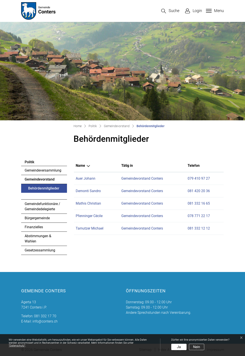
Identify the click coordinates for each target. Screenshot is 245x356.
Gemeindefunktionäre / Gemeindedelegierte (42, 206)
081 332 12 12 (199, 228)
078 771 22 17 (199, 216)
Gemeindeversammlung (43, 170)
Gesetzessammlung (40, 250)
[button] (170, 11)
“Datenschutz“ (17, 345)
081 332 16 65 (199, 203)
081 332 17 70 (45, 316)
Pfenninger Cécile (89, 216)
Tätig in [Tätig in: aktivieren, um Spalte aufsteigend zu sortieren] (127, 165)
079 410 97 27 (199, 178)
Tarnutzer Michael (89, 228)
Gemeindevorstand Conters (142, 178)
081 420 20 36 (199, 191)
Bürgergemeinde (37, 218)
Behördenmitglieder (43, 189)
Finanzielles (34, 227)
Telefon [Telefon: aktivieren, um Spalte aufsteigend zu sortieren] (194, 165)
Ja (179, 347)
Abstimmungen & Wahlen (38, 238)
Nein (196, 347)
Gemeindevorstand (40, 179)
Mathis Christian (88, 203)
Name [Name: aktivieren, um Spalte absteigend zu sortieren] (80, 165)
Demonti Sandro (88, 191)
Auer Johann (85, 178)
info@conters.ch (45, 321)
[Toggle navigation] (214, 11)
